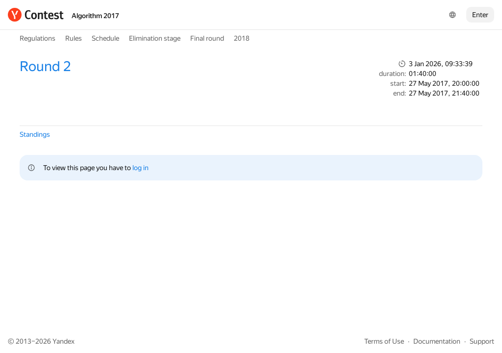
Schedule (105, 38)
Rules (73, 38)
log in (140, 168)
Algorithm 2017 (95, 16)
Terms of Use (384, 341)
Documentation (436, 341)
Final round (207, 38)
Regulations (37, 38)
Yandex (63, 341)
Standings (35, 134)
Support (482, 341)
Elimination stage (154, 38)
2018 (242, 38)
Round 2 (45, 66)
